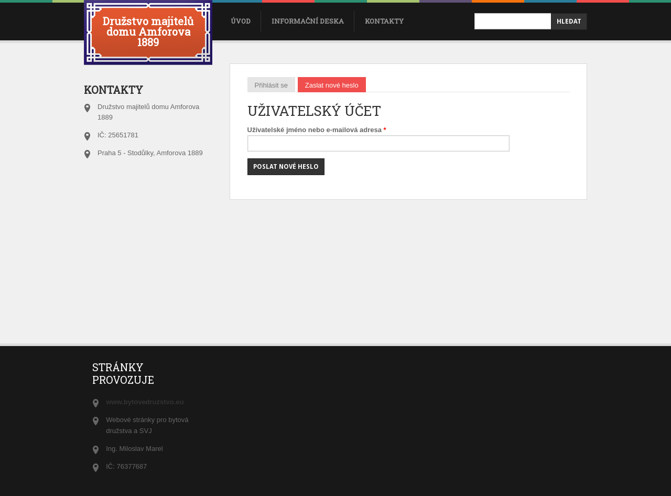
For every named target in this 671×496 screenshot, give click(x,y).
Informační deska (308, 21)
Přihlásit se (271, 85)
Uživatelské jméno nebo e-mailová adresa (316, 130)
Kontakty (384, 21)
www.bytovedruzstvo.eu (144, 402)
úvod (241, 21)
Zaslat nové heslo (335, 85)
